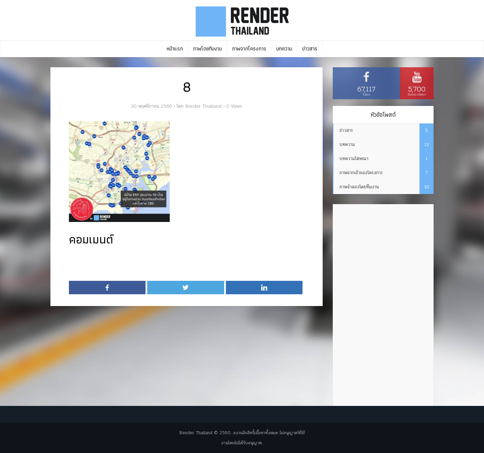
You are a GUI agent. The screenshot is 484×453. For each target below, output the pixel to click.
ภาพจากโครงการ (249, 48)
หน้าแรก (175, 48)
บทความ (284, 48)
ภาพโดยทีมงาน (207, 48)
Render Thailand (203, 106)
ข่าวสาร (309, 48)
